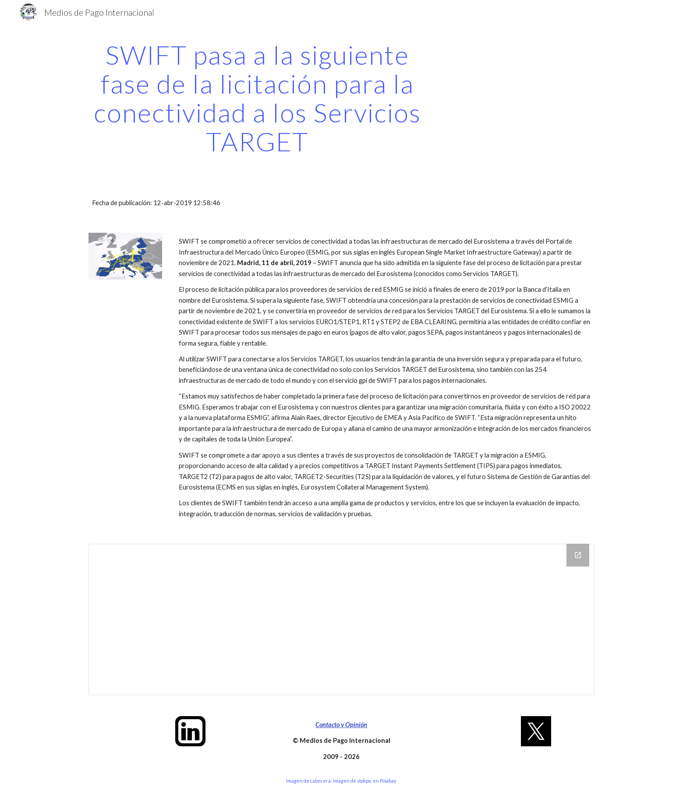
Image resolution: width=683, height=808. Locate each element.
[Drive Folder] (341, 619)
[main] (257, 98)
